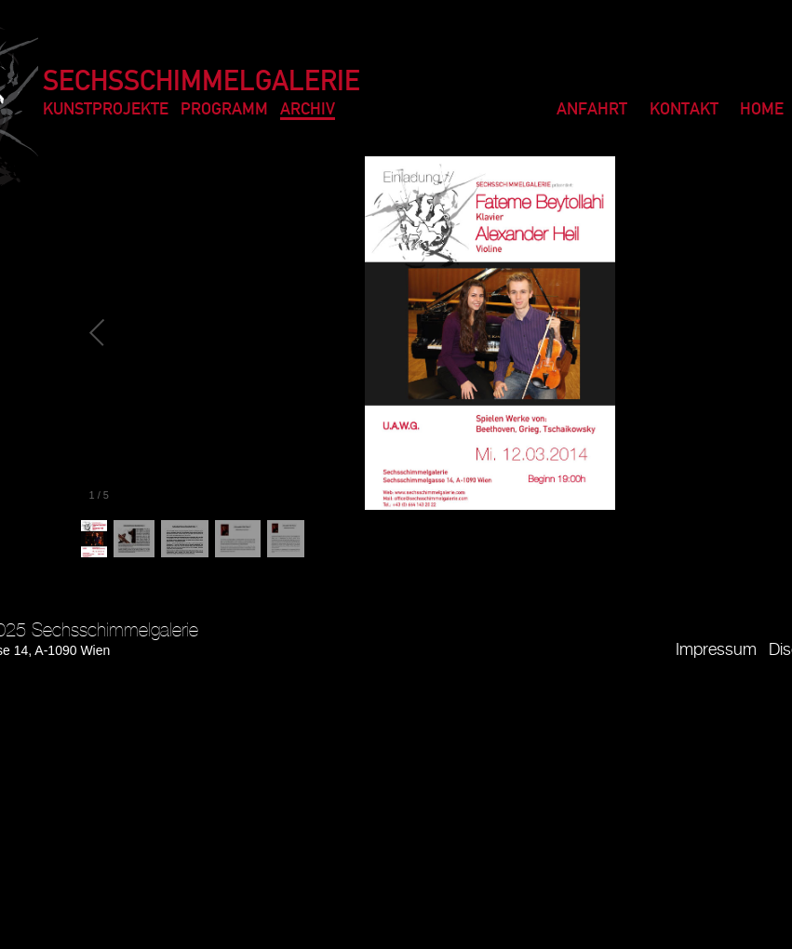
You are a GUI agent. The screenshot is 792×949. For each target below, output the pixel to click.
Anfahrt (592, 110)
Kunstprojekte (105, 110)
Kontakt (684, 110)
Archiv (307, 110)
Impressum (716, 650)
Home (762, 110)
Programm (224, 110)
